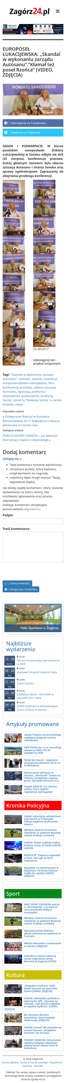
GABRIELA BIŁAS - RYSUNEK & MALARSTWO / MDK (33, 694)
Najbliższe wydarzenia (20, 646)
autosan (24, 379)
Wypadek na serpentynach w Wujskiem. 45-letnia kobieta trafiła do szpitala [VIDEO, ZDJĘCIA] (41, 871)
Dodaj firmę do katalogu (34, 1062)
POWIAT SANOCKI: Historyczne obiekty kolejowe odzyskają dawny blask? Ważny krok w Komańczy (42, 1044)
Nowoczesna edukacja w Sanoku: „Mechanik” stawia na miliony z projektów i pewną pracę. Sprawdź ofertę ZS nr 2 (42, 776)
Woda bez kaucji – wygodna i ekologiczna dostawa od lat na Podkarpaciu (42, 762)
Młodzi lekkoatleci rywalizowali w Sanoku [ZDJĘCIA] (42, 945)
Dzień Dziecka (33, 681)
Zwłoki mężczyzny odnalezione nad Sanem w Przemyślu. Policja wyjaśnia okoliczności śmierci (42, 820)
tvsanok (8, 404)
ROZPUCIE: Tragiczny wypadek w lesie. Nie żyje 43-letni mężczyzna (42, 857)
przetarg (47, 396)
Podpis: (8, 515)
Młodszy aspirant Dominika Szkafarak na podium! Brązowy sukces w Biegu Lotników (42, 832)
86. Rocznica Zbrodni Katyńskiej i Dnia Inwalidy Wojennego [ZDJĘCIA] (39, 1017)
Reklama (27, 1066)
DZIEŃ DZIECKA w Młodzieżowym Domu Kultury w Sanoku (33, 706)
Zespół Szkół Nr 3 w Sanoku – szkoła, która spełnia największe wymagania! (41, 789)
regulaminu (32, 509)
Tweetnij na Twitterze (22, 132)
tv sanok (55, 400)
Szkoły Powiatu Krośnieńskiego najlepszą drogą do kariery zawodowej (42, 737)
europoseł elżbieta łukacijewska (25, 383)
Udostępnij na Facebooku (25, 123)
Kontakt (38, 1066)
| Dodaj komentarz (17, 583)
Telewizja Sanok (37, 400)
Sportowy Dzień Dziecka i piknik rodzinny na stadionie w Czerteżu (42, 933)
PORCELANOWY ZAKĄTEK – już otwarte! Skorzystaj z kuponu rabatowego (30, 438)
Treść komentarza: (16, 529)
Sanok (7, 400)
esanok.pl (50, 379)
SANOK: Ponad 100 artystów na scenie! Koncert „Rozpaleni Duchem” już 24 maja (42, 1030)
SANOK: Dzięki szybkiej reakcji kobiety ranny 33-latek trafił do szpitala (42, 845)
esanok (37, 379)
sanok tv (18, 400)
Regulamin (56, 1062)
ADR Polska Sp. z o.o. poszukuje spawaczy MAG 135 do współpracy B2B (43, 750)
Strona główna (10, 1062)
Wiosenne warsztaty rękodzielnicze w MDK (33, 660)
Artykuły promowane (32, 724)
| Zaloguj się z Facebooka (21, 589)
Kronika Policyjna (27, 805)
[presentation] (29, 571)
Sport (13, 893)
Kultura (15, 975)
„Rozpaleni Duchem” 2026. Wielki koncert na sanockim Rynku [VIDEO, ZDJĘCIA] (40, 988)
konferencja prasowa (17, 387)
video (19, 404)
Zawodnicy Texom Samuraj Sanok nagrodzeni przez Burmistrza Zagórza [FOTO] (40, 958)
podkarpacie (30, 396)
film (51, 383)
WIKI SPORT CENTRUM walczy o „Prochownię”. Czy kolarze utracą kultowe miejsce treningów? (42, 908)
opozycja (24, 392)
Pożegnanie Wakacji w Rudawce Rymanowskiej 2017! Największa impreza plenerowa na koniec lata (31, 420)
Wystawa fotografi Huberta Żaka (33, 670)
